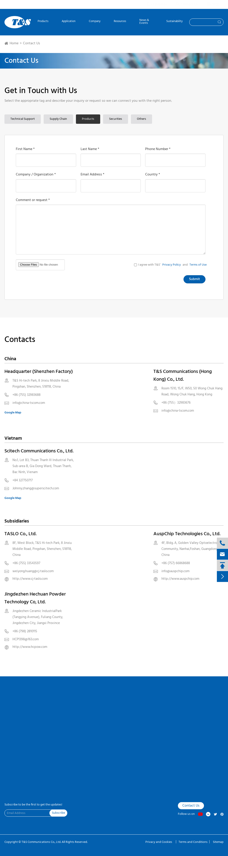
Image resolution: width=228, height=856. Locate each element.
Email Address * (92, 174)
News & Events (144, 22)
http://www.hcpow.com (29, 647)
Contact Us (31, 43)
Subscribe (58, 812)
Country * (152, 174)
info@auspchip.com (175, 571)
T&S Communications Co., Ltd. (42, 842)
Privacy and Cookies (159, 842)
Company (94, 22)
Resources (120, 22)
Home (14, 43)
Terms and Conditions (193, 842)
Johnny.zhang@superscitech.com (35, 488)
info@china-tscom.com (28, 403)
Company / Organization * (36, 174)
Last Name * (90, 149)
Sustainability (174, 22)
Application (68, 22)
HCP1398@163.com (25, 639)
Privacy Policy (171, 264)
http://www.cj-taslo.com (30, 579)
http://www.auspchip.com (180, 579)
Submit (194, 279)
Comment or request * (33, 200)
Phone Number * (158, 149)
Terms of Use (198, 264)
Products (43, 22)
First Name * (25, 149)
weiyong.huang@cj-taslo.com (33, 571)
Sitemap (218, 842)
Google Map (12, 412)
